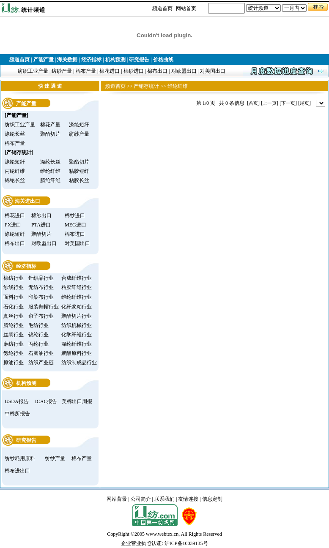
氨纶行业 (13, 353)
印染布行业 (41, 297)
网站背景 (117, 499)
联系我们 (164, 499)
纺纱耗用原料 (20, 458)
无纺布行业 (41, 287)
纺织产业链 (41, 362)
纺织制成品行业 (79, 362)
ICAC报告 (46, 401)
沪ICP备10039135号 (186, 543)
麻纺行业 (13, 344)
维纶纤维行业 (76, 297)
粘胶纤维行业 (76, 287)
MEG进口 (75, 225)
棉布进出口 (17, 471)
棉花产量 (50, 125)
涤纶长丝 (15, 134)
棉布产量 (86, 71)
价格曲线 (163, 60)
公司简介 (141, 499)
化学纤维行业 (76, 335)
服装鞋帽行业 (43, 307)
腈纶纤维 (50, 180)
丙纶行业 (38, 344)
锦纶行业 (38, 335)
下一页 (288, 103)
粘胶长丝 (79, 180)
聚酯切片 (50, 134)
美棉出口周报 (77, 401)
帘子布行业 (41, 316)
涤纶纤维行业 (76, 344)
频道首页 (162, 8)
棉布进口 (75, 234)
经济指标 (91, 60)
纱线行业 (13, 287)
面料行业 (13, 297)
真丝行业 (13, 316)
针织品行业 (41, 278)
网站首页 (186, 8)
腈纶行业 (13, 325)
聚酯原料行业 (76, 353)
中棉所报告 (17, 414)
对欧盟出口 (184, 71)
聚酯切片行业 (76, 316)
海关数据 (67, 60)
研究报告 (139, 60)
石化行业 (13, 307)
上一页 (270, 103)
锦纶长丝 (15, 180)
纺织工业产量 (33, 71)
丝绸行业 (13, 335)
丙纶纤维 (15, 171)
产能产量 (43, 60)
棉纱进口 (133, 71)
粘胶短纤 (79, 171)
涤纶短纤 (79, 125)
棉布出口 (157, 71)
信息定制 (212, 499)
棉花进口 (109, 71)
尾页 (304, 103)
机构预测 (115, 60)
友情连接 (188, 499)
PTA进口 (41, 225)
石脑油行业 (41, 353)
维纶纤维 (50, 171)
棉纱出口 (41, 215)
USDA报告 (17, 401)
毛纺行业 (38, 325)
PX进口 (13, 225)
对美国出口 (212, 71)
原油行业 (13, 362)
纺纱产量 (62, 71)
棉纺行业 (13, 278)
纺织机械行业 (76, 325)
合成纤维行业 (76, 278)
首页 (253, 103)
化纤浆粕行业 (76, 307)
